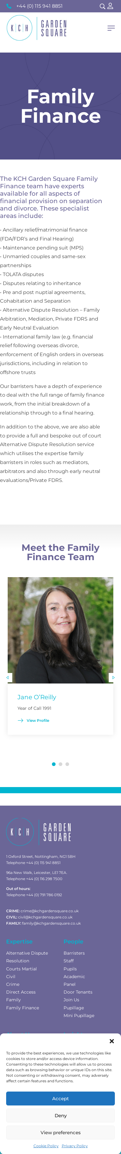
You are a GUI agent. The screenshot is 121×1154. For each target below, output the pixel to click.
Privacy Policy (75, 1145)
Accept (60, 1098)
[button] (112, 1041)
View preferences (61, 1132)
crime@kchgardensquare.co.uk (50, 911)
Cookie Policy (46, 1145)
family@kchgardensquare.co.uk (51, 923)
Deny (61, 1115)
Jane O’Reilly (37, 697)
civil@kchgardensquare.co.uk (45, 917)
